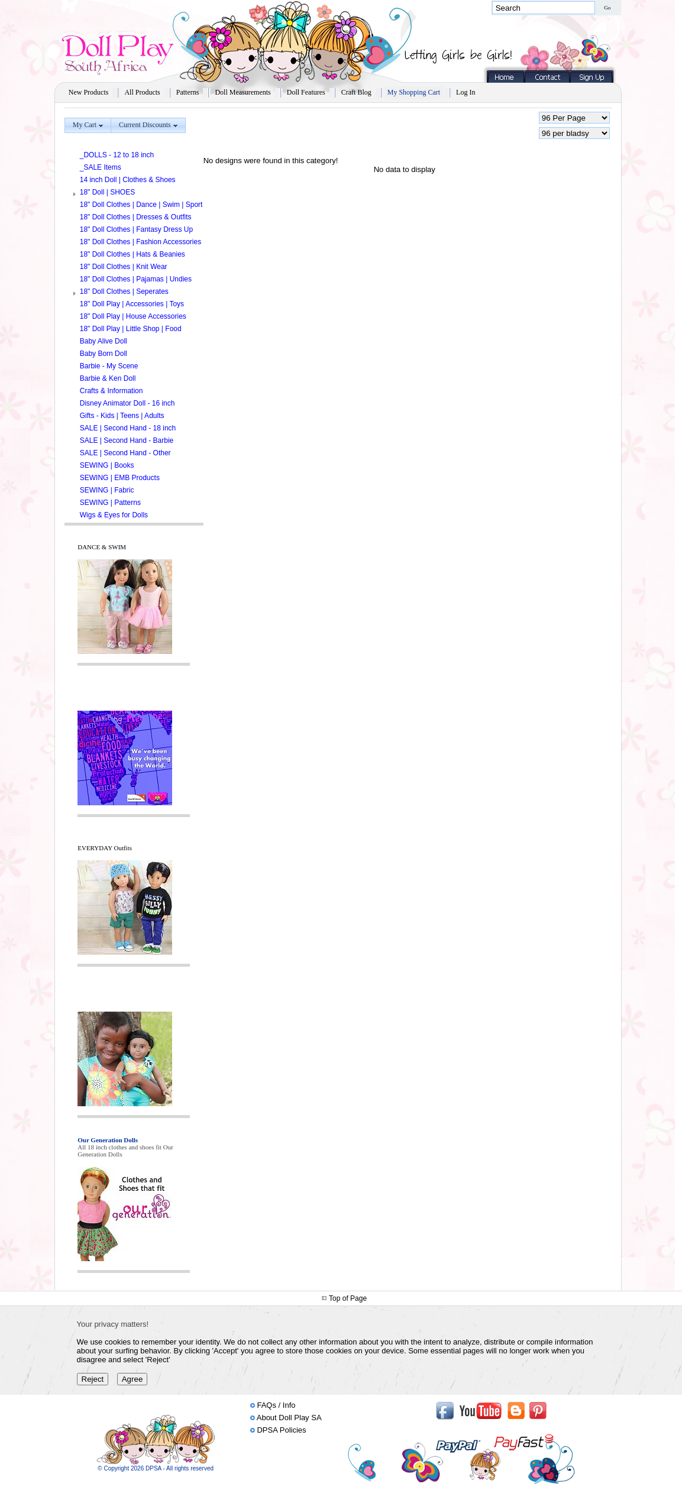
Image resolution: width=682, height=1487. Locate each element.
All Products (142, 92)
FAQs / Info (276, 1405)
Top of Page (348, 1298)
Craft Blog (356, 92)
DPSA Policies (281, 1430)
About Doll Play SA (289, 1417)
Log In (465, 92)
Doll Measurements (242, 92)
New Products (89, 92)
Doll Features (306, 92)
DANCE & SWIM (101, 546)
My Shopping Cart (413, 92)
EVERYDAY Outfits (104, 847)
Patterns (187, 92)
